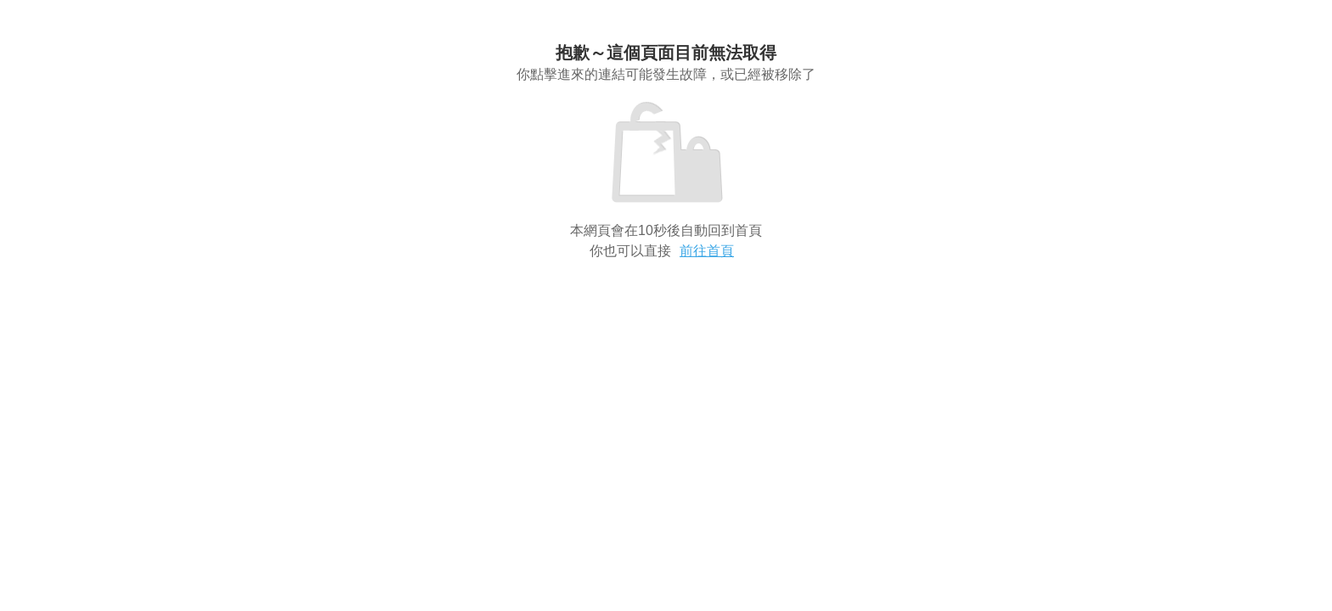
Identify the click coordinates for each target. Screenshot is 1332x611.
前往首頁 (707, 251)
